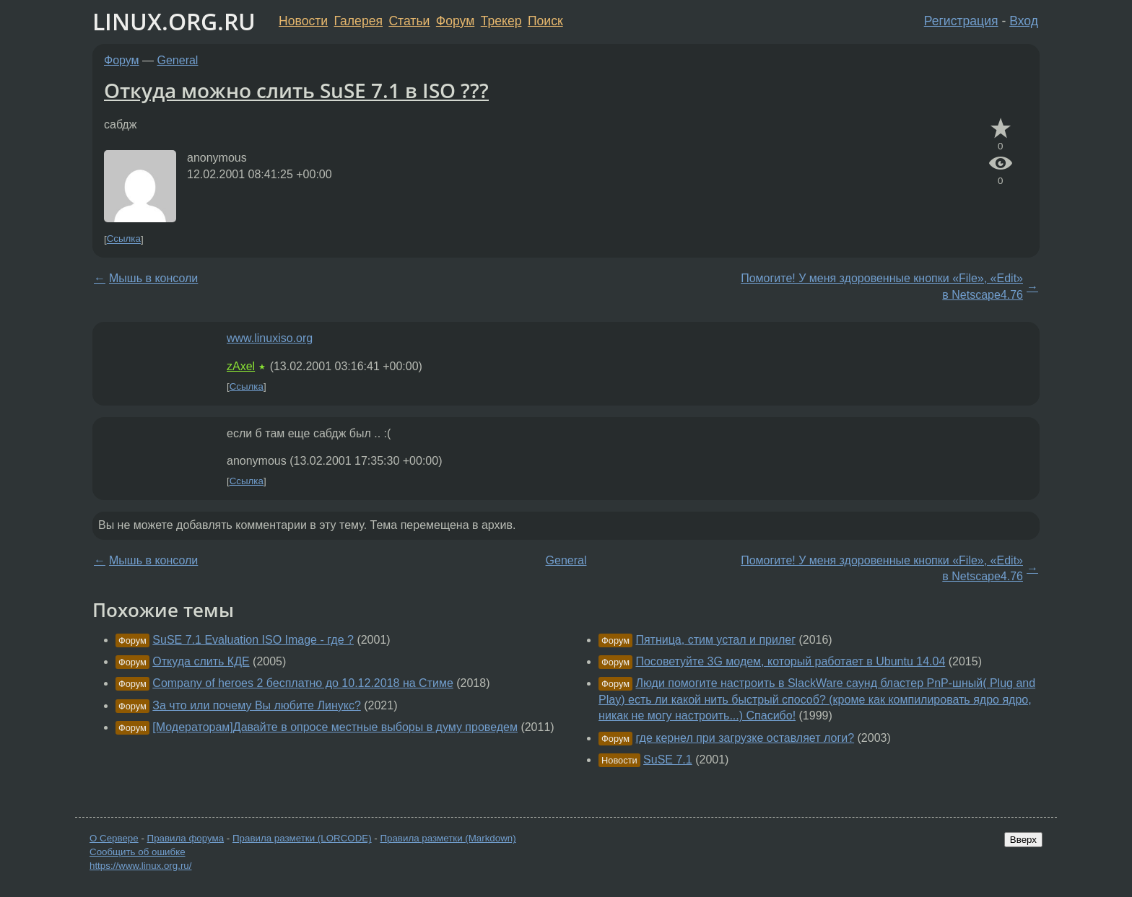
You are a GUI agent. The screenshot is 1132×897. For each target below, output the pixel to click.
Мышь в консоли (153, 278)
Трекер (501, 21)
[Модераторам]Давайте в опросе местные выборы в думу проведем (335, 727)
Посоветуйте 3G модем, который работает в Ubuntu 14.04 (790, 661)
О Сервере (114, 838)
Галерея (358, 21)
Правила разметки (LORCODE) (302, 838)
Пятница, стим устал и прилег (715, 640)
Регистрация (961, 21)
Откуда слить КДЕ (200, 661)
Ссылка (124, 239)
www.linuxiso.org (270, 338)
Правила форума (186, 838)
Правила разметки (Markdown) (447, 838)
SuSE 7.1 (667, 759)
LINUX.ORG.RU (174, 21)
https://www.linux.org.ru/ (140, 865)
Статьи (409, 21)
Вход (1023, 21)
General (178, 60)
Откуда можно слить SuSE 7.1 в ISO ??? (296, 90)
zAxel (241, 366)
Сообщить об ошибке (138, 851)
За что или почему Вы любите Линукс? (256, 705)
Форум (455, 21)
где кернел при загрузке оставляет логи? (744, 738)
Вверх (1023, 839)
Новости (303, 21)
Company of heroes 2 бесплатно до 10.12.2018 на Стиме (302, 683)
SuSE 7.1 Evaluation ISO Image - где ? (253, 640)
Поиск (545, 21)
